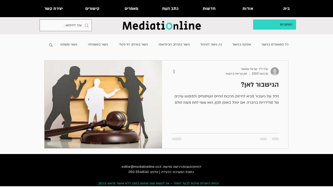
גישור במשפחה (98, 44)
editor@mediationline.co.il (141, 167)
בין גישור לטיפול (211, 44)
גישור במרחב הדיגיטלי (133, 44)
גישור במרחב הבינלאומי (174, 44)
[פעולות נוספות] (172, 71)
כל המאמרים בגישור (275, 44)
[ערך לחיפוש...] (66, 25)
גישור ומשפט (69, 44)
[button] (50, 45)
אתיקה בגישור (241, 44)
